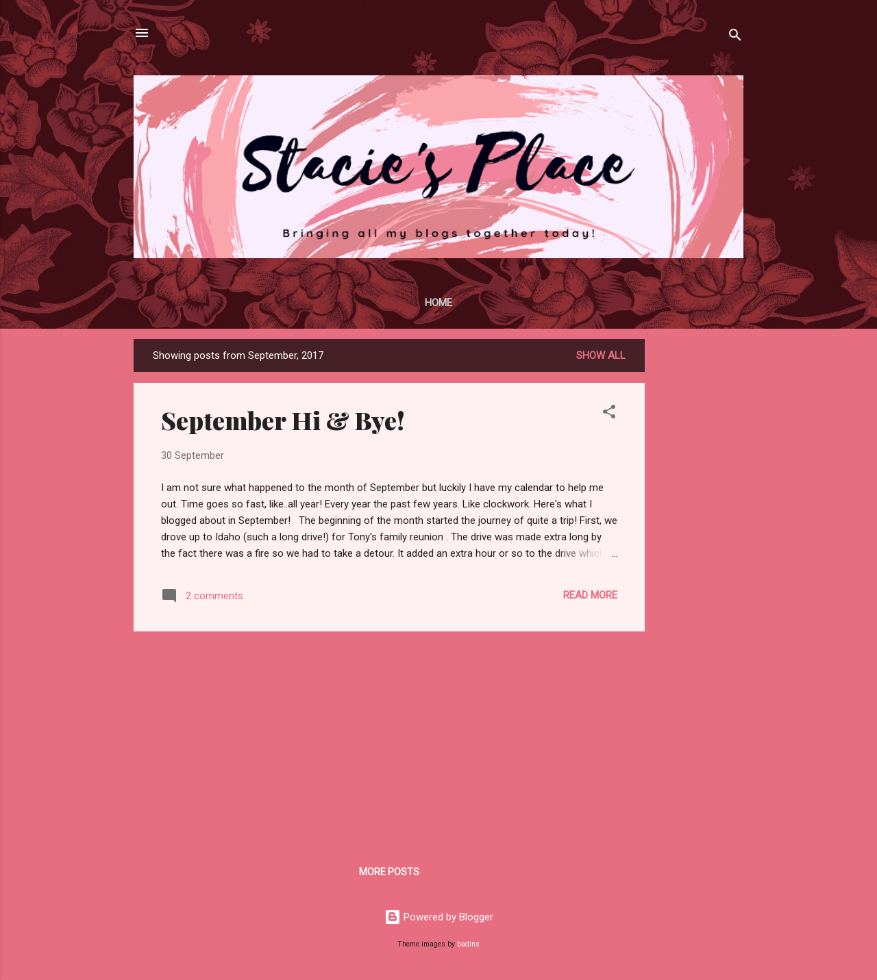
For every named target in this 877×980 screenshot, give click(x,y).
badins (468, 944)
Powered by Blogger (438, 917)
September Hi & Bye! (283, 419)
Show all (601, 355)
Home (438, 303)
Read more (590, 595)
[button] (609, 414)
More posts (389, 871)
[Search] (735, 37)
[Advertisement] (699, 544)
